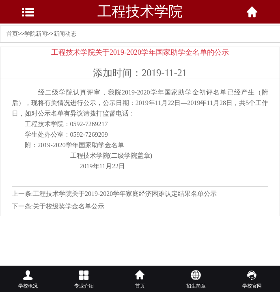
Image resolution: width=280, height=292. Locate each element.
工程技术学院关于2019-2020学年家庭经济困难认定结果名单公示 (125, 193)
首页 (12, 34)
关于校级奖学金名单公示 (68, 206)
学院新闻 (35, 34)
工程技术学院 (140, 11)
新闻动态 (65, 34)
